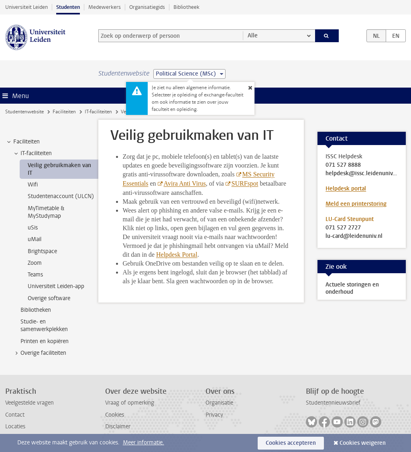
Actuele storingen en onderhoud (352, 288)
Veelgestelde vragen (29, 403)
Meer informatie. (143, 442)
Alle (253, 35)
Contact (14, 415)
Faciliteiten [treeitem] (23, 142)
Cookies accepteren (291, 443)
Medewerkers (104, 7)
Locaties (15, 426)
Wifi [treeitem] (33, 184)
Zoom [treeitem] (35, 263)
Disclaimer (117, 426)
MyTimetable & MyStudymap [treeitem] (46, 212)
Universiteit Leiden (26, 7)
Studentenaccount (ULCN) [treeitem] (61, 196)
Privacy (214, 415)
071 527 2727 (343, 227)
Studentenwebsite (24, 111)
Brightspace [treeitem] (42, 251)
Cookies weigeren (363, 443)
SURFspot (245, 183)
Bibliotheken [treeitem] (35, 310)
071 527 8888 (343, 165)
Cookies (114, 415)
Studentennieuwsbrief (333, 403)
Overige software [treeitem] (49, 298)
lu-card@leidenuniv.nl (354, 236)
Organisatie (219, 403)
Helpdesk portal (346, 188)
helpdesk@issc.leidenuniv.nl (362, 173)
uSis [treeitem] (33, 227)
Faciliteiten (64, 111)
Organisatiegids (147, 7)
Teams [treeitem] (35, 274)
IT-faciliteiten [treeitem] (32, 153)
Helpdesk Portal (176, 254)
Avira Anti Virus (185, 183)
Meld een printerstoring (356, 204)
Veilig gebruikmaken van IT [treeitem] (59, 169)
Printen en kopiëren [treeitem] (44, 341)
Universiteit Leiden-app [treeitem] (56, 286)
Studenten (68, 7)
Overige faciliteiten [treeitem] (39, 353)
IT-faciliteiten (98, 111)
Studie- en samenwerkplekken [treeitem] (44, 325)
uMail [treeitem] (34, 239)
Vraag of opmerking (129, 403)
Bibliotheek (186, 7)
